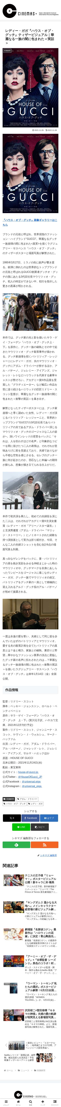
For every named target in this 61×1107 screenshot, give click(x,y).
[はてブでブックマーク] (49, 818)
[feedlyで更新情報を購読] (16, 845)
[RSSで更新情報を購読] (44, 845)
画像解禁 (9, 799)
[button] (40, 827)
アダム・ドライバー (27, 799)
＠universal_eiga (32, 786)
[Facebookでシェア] (30, 818)
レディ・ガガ (35, 804)
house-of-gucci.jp (28, 772)
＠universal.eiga (31, 781)
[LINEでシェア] (21, 827)
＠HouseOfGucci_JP (30, 776)
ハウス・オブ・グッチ (15, 804)
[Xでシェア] (12, 818)
